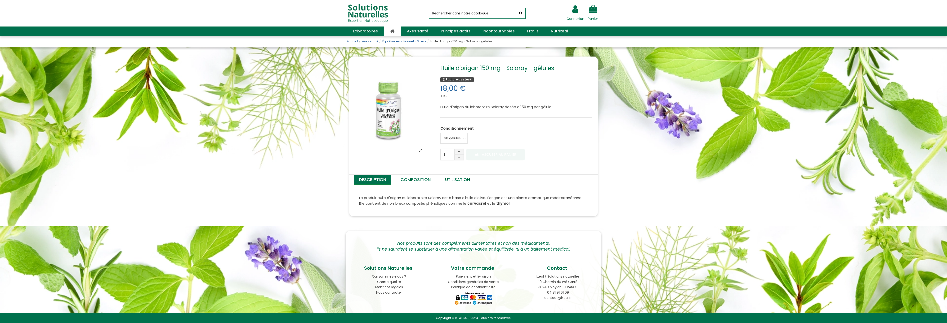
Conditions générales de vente (473, 281)
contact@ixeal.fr (558, 297)
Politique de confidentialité (473, 287)
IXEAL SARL (462, 318)
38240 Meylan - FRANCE (557, 287)
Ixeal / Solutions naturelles (558, 276)
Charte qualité (389, 281)
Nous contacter (389, 292)
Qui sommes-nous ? (389, 276)
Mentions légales (389, 287)
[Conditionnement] (454, 138)
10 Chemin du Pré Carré (558, 281)
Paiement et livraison (473, 276)
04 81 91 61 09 (558, 292)
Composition (416, 179)
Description (372, 179)
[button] (365, 31)
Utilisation (457, 179)
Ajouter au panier (495, 154)
